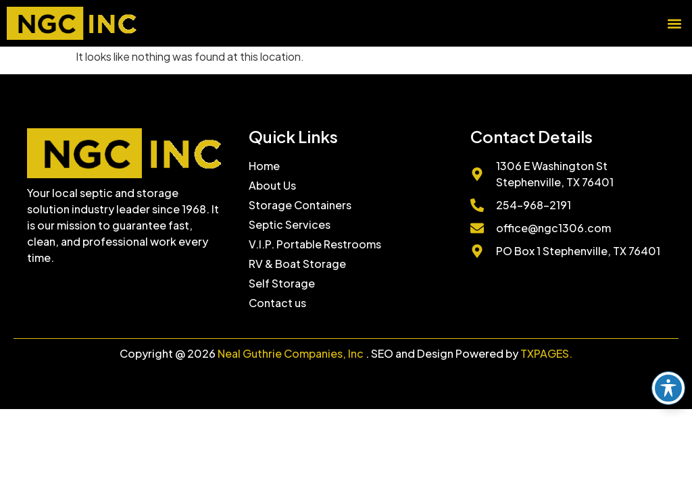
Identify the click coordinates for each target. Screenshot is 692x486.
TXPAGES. (546, 353)
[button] (674, 23)
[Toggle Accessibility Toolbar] (668, 388)
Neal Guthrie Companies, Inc (291, 353)
